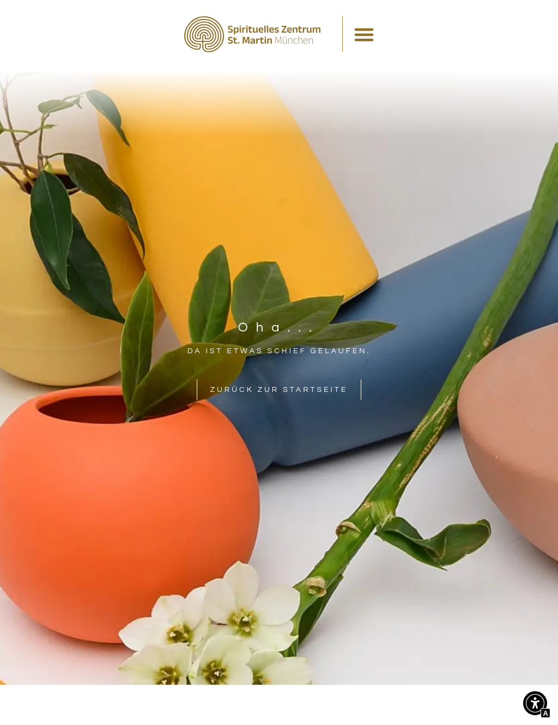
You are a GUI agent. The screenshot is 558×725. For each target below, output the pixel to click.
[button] (535, 705)
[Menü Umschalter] (364, 34)
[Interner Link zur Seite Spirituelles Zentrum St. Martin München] (252, 34)
